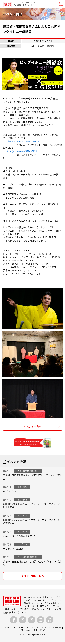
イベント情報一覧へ (32, 576)
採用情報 (46, 627)
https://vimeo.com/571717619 (23, 141)
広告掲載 (57, 627)
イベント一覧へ (32, 426)
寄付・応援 (25, 629)
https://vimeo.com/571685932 (21, 151)
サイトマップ (39, 629)
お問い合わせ (32, 627)
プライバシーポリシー (13, 627)
